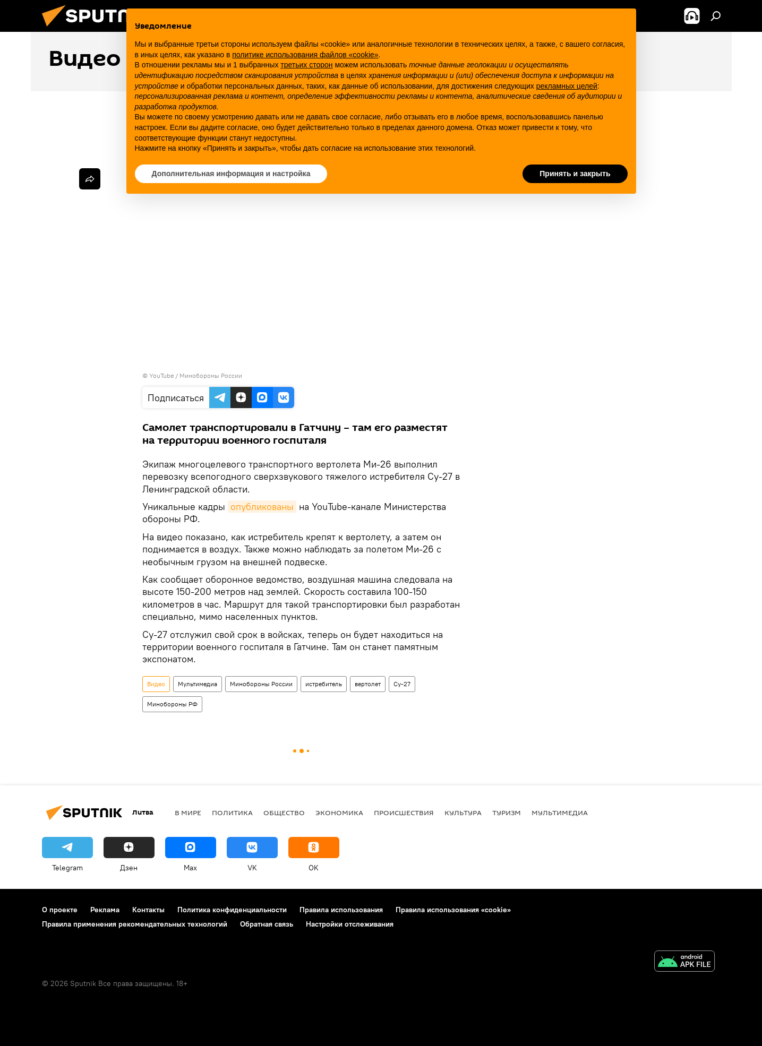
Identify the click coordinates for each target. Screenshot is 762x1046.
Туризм (506, 812)
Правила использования (341, 909)
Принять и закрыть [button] (575, 173)
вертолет (368, 684)
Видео (156, 684)
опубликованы (262, 506)
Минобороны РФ (172, 704)
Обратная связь (266, 924)
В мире (188, 812)
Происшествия (404, 812)
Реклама (104, 909)
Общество (284, 812)
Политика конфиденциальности (232, 909)
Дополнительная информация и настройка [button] (231, 173)
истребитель (323, 684)
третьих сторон (306, 64)
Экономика (339, 812)
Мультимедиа (197, 684)
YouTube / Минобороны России (195, 375)
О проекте (60, 909)
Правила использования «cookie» (453, 909)
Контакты (148, 909)
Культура (463, 812)
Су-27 (401, 684)
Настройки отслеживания (349, 924)
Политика (232, 812)
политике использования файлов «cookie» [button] (305, 54)
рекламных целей (566, 86)
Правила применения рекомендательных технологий (134, 924)
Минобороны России (261, 684)
